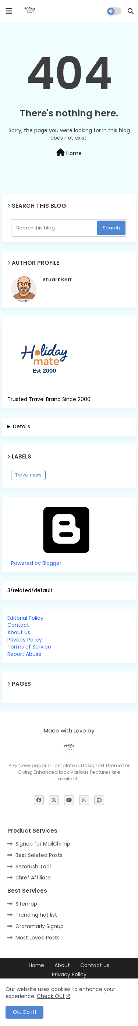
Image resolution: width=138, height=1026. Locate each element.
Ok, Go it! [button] (24, 1012)
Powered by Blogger (66, 559)
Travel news (28, 475)
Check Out (51, 996)
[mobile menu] (9, 11)
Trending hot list (36, 914)
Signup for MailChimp (42, 843)
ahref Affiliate (33, 877)
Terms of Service (29, 646)
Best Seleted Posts (39, 855)
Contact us (94, 965)
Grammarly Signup (39, 926)
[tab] (69, 618)
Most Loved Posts (37, 937)
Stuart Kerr (57, 279)
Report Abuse (24, 654)
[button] (130, 11)
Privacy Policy (24, 639)
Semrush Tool (33, 866)
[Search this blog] (55, 228)
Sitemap (26, 903)
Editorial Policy (25, 618)
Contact (18, 625)
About (62, 965)
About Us (18, 632)
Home (69, 153)
